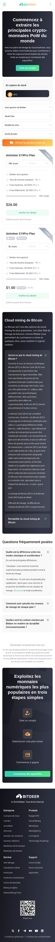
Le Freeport (34, 836)
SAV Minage (9, 862)
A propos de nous (11, 816)
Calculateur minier (12, 867)
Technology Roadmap (39, 841)
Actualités (8, 826)
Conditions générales (14, 937)
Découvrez (18, 590)
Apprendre (33, 872)
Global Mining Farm (12, 893)
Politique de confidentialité (38, 937)
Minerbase (33, 826)
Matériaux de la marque (14, 846)
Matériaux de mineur (13, 851)
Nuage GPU (34, 816)
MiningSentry (35, 831)
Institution (8, 872)
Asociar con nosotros (13, 836)
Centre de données (12, 883)
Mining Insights (10, 888)
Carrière (7, 821)
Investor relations (11, 841)
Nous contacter (36, 867)
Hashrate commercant (14, 878)
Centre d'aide (34, 862)
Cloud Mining (35, 821)
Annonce (8, 831)
